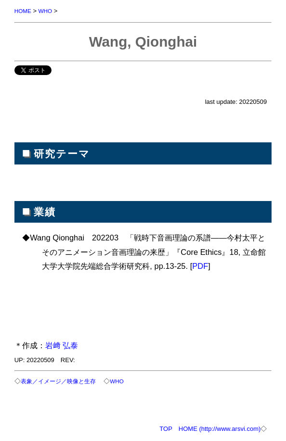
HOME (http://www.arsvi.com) (219, 428)
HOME (22, 11)
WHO (45, 11)
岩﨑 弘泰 (61, 345)
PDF (200, 266)
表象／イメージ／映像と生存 (58, 381)
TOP (165, 428)
